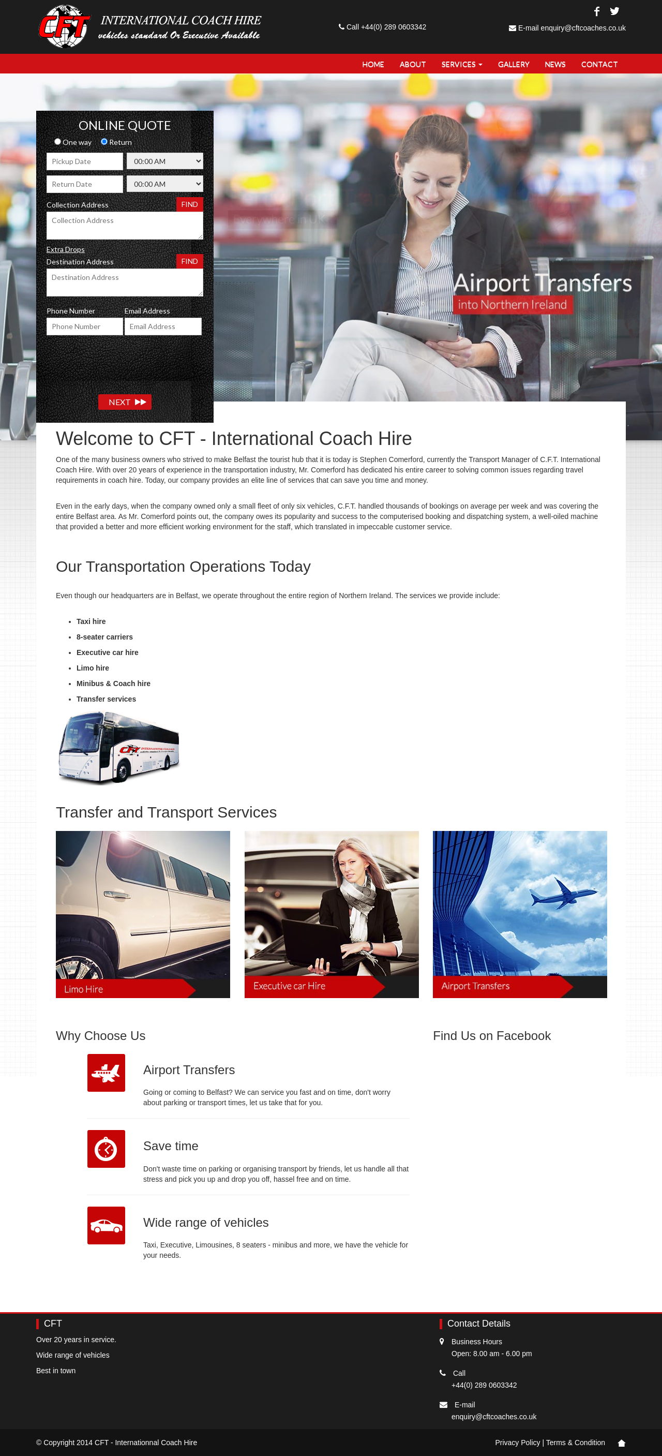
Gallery (514, 64)
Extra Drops (66, 249)
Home (373, 64)
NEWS (555, 64)
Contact (599, 64)
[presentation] (125, 360)
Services (462, 64)
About (413, 64)
